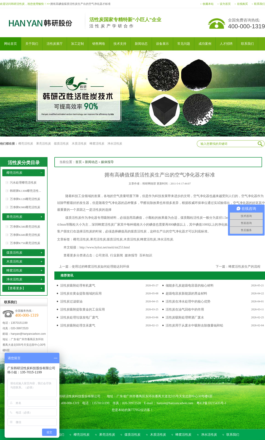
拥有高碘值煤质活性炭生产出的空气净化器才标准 (80, 3)
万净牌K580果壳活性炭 (25, 226)
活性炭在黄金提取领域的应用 (81, 293)
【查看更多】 (16, 288)
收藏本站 (208, 3)
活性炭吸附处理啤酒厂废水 (185, 317)
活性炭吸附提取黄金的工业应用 (82, 309)
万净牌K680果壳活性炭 (25, 235)
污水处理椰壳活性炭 (23, 182)
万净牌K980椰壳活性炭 (25, 207)
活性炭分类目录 (24, 162)
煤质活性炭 (61, 143)
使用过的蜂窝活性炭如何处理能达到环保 (100, 266)
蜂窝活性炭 (97, 143)
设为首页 (225, 3)
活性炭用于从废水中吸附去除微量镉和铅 (194, 325)
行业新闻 (116, 255)
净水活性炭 (114, 143)
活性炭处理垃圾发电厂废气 (79, 317)
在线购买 (242, 3)
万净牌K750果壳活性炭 (25, 243)
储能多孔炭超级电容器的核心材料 (190, 285)
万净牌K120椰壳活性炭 (25, 199)
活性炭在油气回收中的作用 (185, 309)
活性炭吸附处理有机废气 (77, 285)
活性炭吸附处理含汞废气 (77, 325)
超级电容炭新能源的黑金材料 (186, 293)
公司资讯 (101, 255)
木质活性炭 (79, 143)
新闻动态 (91, 162)
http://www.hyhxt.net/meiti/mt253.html (105, 247)
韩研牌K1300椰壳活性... (25, 190)
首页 (78, 162)
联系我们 (259, 3)
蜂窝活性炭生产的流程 (244, 266)
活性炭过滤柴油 (71, 301)
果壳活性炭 (43, 143)
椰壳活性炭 (25, 143)
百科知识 (145, 255)
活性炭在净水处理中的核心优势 (188, 301)
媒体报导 (107, 162)
